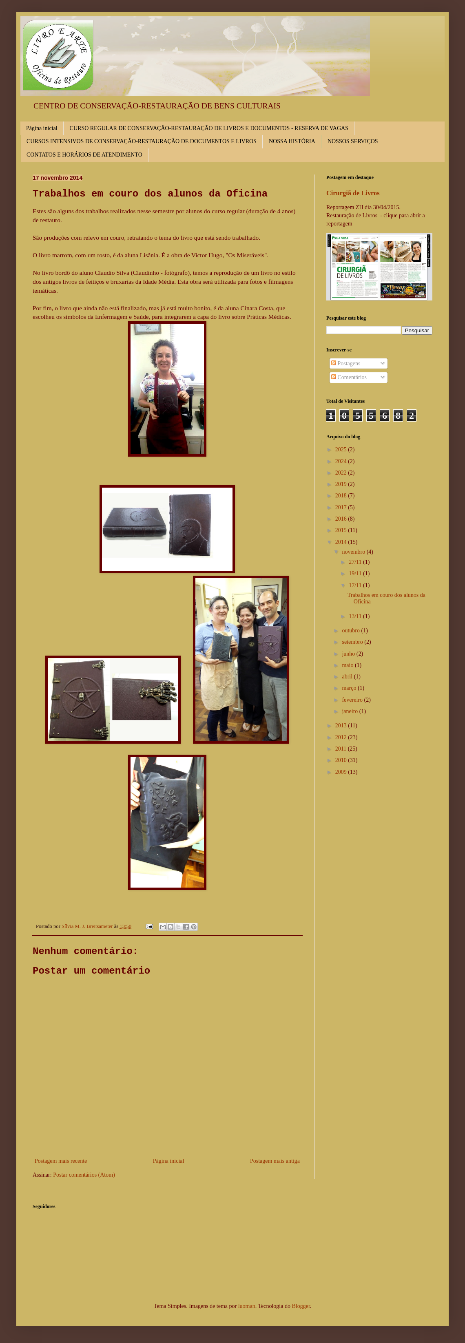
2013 (341, 725)
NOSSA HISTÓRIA (292, 141)
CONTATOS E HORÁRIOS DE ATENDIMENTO (84, 155)
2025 (341, 449)
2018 (341, 496)
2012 (341, 737)
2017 (341, 507)
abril (348, 677)
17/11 (356, 585)
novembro (354, 552)
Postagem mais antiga (275, 1161)
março (349, 688)
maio (348, 665)
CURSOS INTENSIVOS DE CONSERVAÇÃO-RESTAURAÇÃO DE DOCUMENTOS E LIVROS (142, 141)
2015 (341, 530)
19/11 (356, 573)
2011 (341, 749)
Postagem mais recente (61, 1161)
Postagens (346, 363)
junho (349, 654)
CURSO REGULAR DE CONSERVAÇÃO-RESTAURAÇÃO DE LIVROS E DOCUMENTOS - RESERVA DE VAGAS (209, 128)
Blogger (301, 1306)
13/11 (356, 616)
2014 (341, 542)
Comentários (349, 377)
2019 (341, 484)
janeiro (350, 711)
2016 (341, 519)
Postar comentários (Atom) (84, 1175)
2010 (341, 760)
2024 (341, 461)
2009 (341, 772)
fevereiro (353, 700)
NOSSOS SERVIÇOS (353, 141)
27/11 (356, 562)
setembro (353, 642)
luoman (246, 1306)
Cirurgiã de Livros (353, 193)
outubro (351, 630)
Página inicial (42, 128)
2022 (341, 473)
